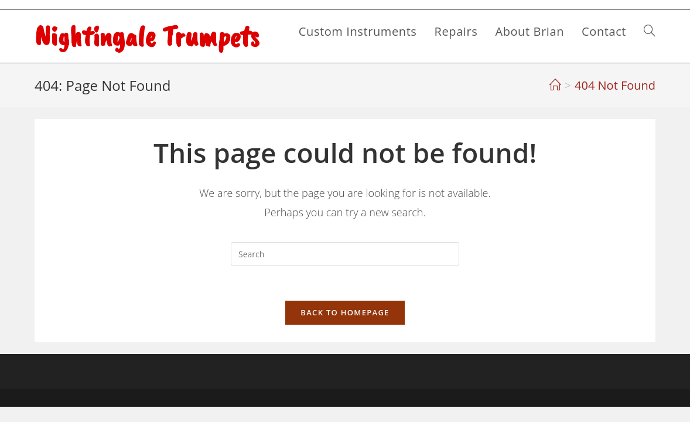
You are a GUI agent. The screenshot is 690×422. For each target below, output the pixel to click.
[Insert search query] (345, 254)
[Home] (555, 85)
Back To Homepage (344, 312)
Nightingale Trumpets (147, 36)
